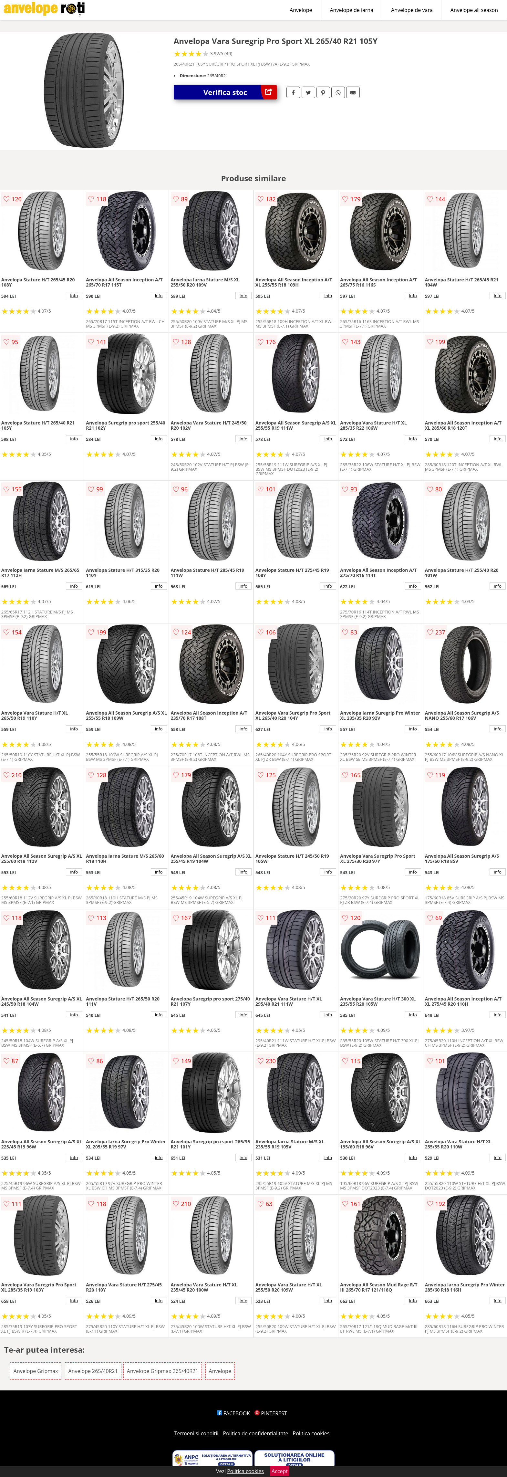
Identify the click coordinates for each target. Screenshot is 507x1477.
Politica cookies (311, 1433)
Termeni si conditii (196, 1433)
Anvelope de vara (412, 10)
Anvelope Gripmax (36, 1371)
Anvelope (301, 10)
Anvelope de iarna (351, 10)
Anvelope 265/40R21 (93, 1371)
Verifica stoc (240, 92)
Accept (280, 1471)
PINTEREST (270, 1413)
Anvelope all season (474, 10)
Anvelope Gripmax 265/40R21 (163, 1371)
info (74, 296)
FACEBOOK (233, 1413)
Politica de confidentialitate (255, 1433)
